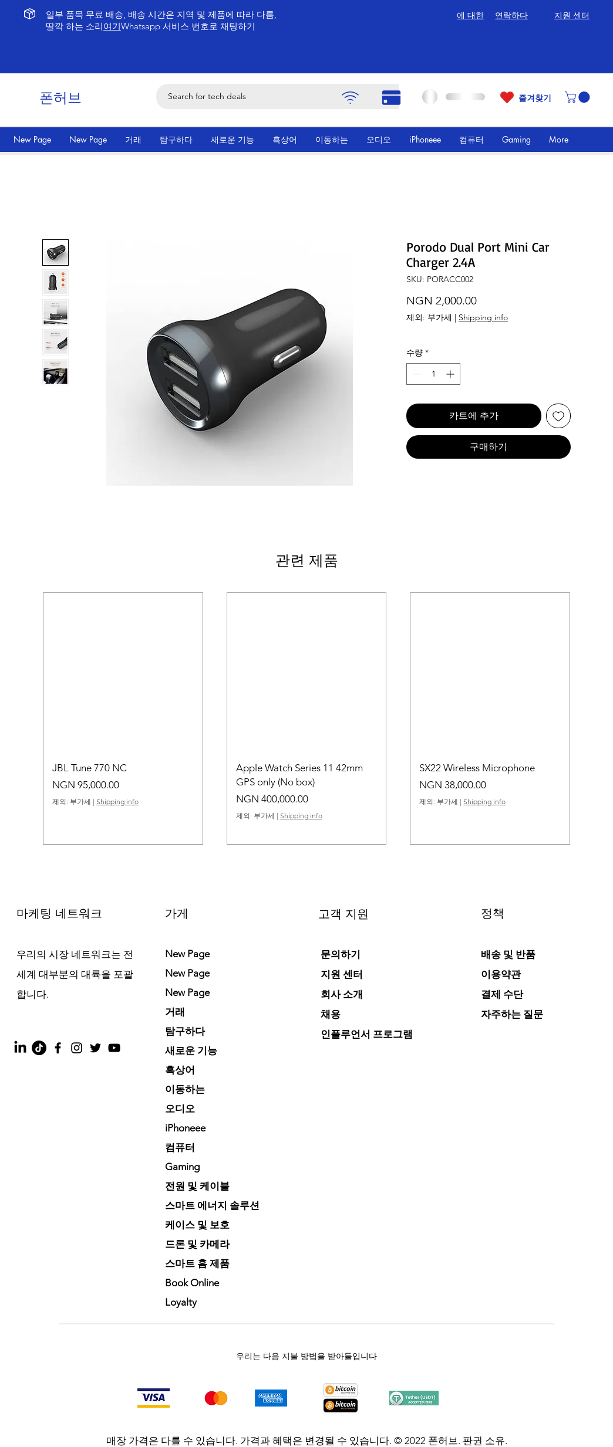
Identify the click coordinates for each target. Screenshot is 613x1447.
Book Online (192, 1283)
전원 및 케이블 (197, 1186)
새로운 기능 (191, 1050)
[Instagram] (76, 1048)
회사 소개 (342, 994)
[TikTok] (39, 1048)
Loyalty (181, 1302)
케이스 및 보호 (197, 1225)
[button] (578, 97)
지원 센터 (342, 974)
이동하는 (185, 1089)
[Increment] (451, 374)
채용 (331, 1014)
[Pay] (350, 98)
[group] (306, 718)
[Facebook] (57, 1048)
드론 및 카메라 (197, 1244)
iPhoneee (185, 1128)
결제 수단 (503, 994)
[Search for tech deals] (287, 96)
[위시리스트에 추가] (558, 416)
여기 (112, 26)
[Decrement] (415, 374)
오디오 (180, 1108)
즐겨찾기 (534, 98)
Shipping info (483, 317)
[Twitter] (95, 1048)
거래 (175, 1012)
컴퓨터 (180, 1147)
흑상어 (180, 1070)
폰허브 (60, 97)
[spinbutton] (433, 374)
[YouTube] (114, 1048)
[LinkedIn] (20, 1048)
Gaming (182, 1166)
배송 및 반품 (508, 954)
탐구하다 (185, 1031)
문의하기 (341, 954)
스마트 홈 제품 (197, 1263)
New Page (187, 954)
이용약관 (501, 974)
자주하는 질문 (512, 1014)
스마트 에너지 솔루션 (212, 1205)
